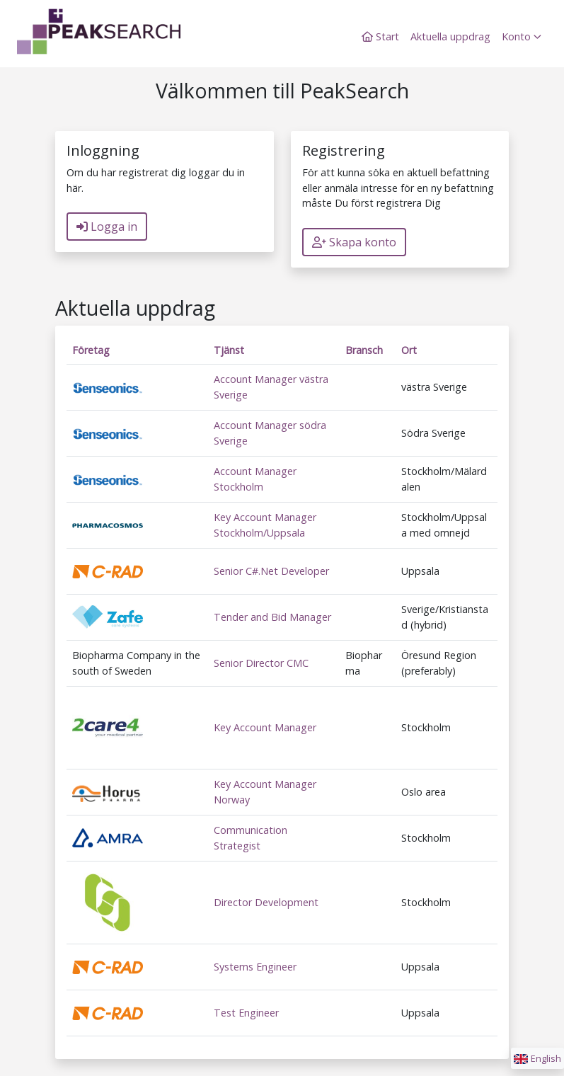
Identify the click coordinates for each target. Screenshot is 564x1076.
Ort (409, 350)
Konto (521, 36)
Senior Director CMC (261, 663)
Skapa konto (354, 242)
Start (380, 36)
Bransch (364, 350)
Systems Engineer (255, 966)
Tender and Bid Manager (272, 617)
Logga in (106, 226)
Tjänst (229, 350)
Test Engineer (246, 1012)
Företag (91, 350)
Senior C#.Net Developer (271, 571)
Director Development (266, 902)
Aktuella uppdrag (450, 36)
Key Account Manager (265, 727)
